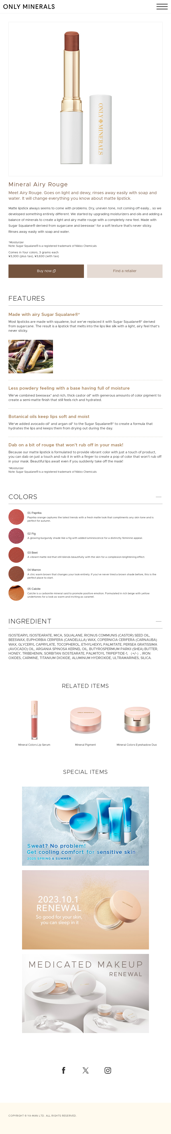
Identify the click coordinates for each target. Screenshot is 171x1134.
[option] (85, 99)
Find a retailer (124, 271)
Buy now (44, 271)
